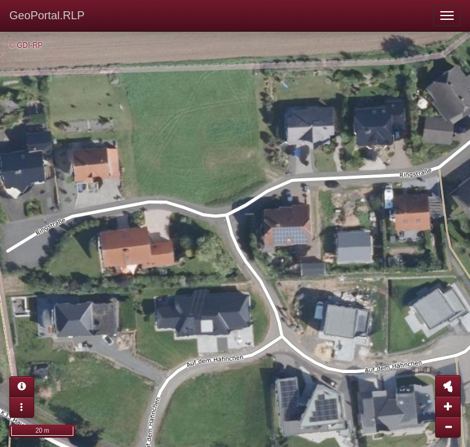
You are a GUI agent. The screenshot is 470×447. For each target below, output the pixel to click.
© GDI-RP (26, 45)
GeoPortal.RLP (47, 15)
